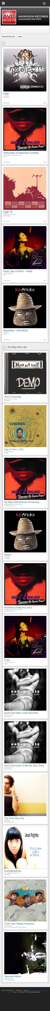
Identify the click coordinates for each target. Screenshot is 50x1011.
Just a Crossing (12, 396)
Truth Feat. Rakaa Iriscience (19, 923)
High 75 (8, 212)
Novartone (7, 400)
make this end (8, 978)
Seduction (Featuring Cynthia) (21, 152)
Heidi (5, 664)
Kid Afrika (6, 332)
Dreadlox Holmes (9, 505)
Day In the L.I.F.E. (14, 449)
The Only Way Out (14, 818)
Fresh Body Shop (9, 822)
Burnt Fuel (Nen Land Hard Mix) (21, 713)
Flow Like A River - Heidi (17, 271)
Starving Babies (12, 976)
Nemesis (6, 96)
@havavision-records (29, 19)
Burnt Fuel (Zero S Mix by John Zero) (24, 765)
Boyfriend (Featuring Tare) (18, 607)
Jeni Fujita (7, 874)
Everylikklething (12, 871)
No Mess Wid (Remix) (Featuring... (22, 502)
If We (7, 660)
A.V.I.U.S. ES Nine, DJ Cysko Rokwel (15, 927)
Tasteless (7, 820)
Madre (7, 554)
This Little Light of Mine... (11, 873)
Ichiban (6, 453)
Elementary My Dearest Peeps (12, 155)
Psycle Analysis (8, 451)
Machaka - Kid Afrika (15, 330)
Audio (20, 36)
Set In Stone (8, 926)
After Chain (7, 716)
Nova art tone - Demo (10, 399)
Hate (6, 93)
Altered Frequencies (9, 214)
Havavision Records (8, 36)
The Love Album (8, 273)
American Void (8, 715)
